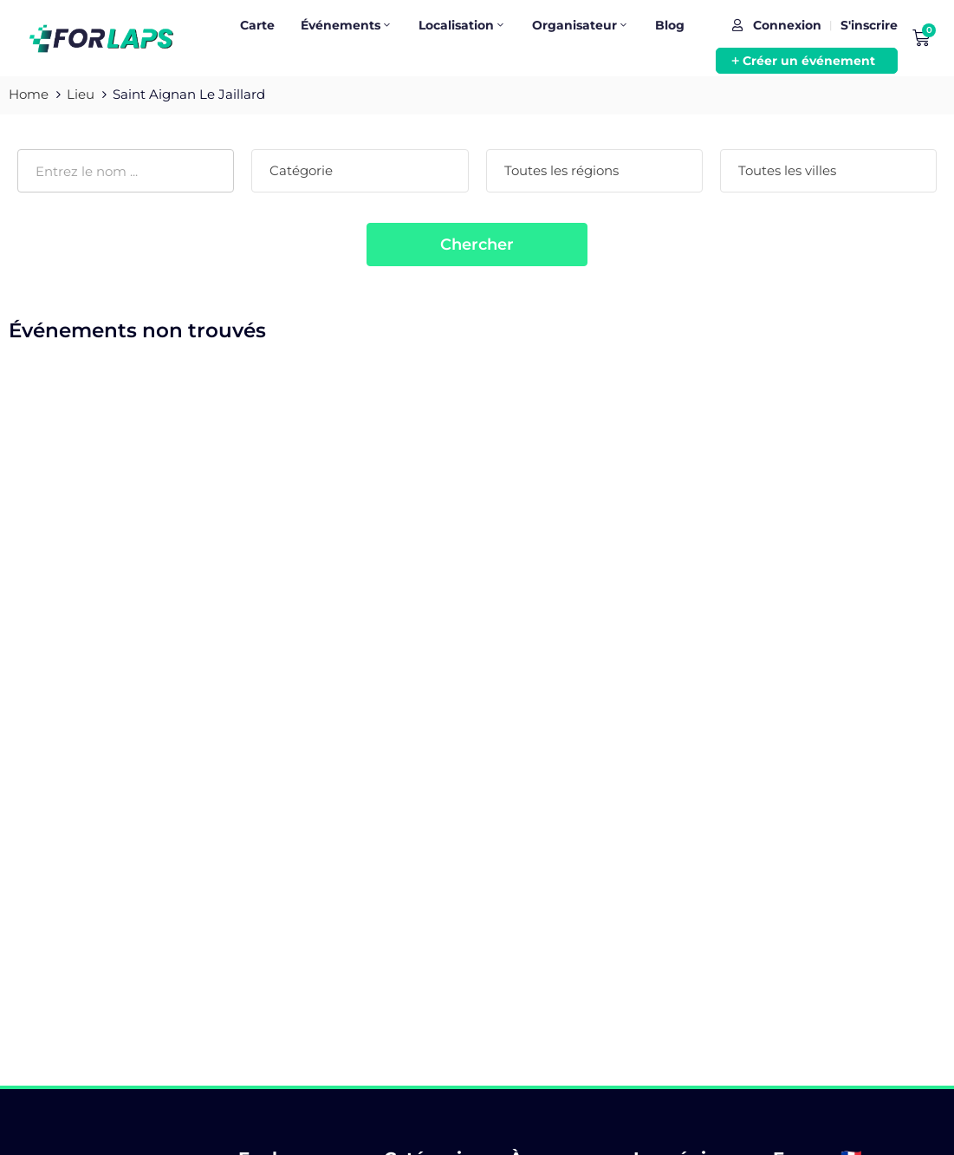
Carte (257, 25)
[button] (807, 61)
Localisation (462, 25)
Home (29, 94)
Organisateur (580, 25)
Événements (347, 25)
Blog (670, 25)
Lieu (80, 94)
